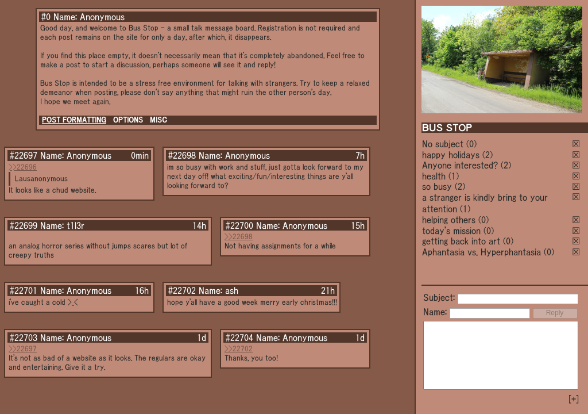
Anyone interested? (460, 165)
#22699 (23, 225)
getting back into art (461, 241)
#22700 (239, 225)
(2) (487, 154)
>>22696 (23, 167)
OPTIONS (128, 120)
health (434, 176)
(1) (453, 176)
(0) (471, 143)
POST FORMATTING (74, 120)
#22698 (182, 155)
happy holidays (450, 154)
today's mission (451, 230)
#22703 (23, 337)
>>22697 (23, 348)
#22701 (23, 290)
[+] (573, 399)
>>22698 (239, 236)
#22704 (239, 337)
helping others (448, 219)
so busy (437, 186)
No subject (444, 143)
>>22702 (239, 348)
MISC (158, 120)
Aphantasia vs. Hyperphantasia (481, 251)
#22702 (182, 290)
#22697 (23, 155)
